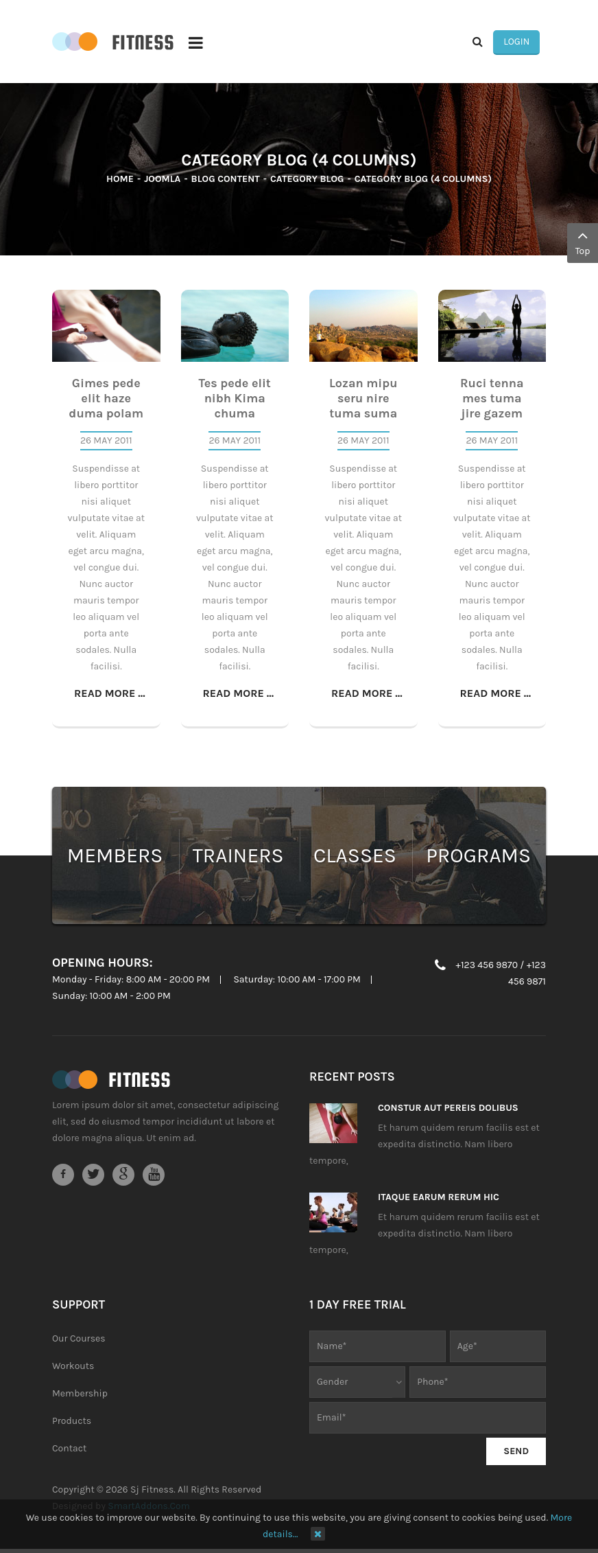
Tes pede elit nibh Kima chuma (235, 399)
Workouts (73, 1367)
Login (523, 42)
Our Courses (79, 1340)
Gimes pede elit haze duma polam (106, 399)
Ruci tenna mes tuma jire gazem (491, 399)
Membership (80, 1395)
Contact (69, 1450)
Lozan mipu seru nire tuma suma (363, 399)
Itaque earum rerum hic (438, 1198)
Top (582, 242)
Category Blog (307, 180)
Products (71, 1422)
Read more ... (109, 694)
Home (120, 180)
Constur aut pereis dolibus (448, 1109)
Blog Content (225, 180)
